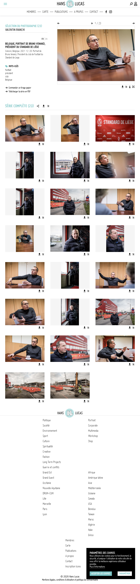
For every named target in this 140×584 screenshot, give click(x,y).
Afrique (91, 472)
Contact (94, 11)
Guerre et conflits (51, 467)
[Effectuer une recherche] (131, 4)
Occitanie (47, 483)
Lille (44, 498)
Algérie (91, 524)
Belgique (8, 79)
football (8, 69)
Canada (91, 498)
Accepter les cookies (100, 573)
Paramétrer (124, 573)
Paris (45, 509)
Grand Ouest (48, 477)
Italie (90, 529)
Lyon (45, 514)
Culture (46, 441)
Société (46, 425)
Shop (90, 441)
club (6, 76)
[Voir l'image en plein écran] (133, 86)
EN (46, 39)
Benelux (91, 509)
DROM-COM (48, 493)
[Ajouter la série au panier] (48, 106)
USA (90, 503)
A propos (78, 11)
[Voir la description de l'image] (129, 86)
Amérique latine (95, 477)
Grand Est (47, 472)
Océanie (91, 493)
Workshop (93, 436)
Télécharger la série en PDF (20, 91)
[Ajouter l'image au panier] (126, 86)
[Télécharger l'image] (122, 86)
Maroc (91, 519)
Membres (31, 11)
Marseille (47, 503)
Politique (47, 420)
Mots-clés (13, 66)
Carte (45, 11)
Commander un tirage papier (20, 87)
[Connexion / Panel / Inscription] (136, 4)
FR (43, 39)
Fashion (46, 456)
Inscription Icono (73, 566)
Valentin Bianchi (15, 30)
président (9, 73)
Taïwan (91, 514)
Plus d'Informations (97, 566)
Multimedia (93, 430)
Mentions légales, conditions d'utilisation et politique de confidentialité (70, 579)
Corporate (93, 425)
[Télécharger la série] (43, 106)
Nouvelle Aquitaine (51, 488)
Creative (47, 451)
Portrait (91, 420)
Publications (61, 11)
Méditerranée (94, 488)
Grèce (91, 535)
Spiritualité (48, 446)
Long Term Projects (52, 462)
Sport (45, 436)
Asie (90, 483)
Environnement (50, 430)
